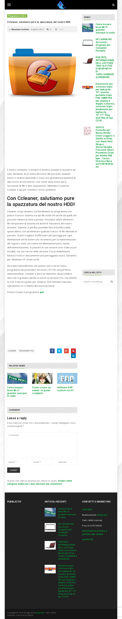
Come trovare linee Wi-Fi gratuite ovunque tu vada (17, 391)
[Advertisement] (42, 139)
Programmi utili (16, 16)
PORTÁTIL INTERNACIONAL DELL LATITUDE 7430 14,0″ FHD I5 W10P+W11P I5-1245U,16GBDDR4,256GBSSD (105, 67)
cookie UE (87, 539)
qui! (42, 292)
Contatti (87, 509)
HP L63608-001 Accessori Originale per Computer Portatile (104, 45)
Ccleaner (12, 351)
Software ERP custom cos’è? (65, 389)
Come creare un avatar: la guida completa (41, 390)
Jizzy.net (103, 514)
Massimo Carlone (20, 29)
